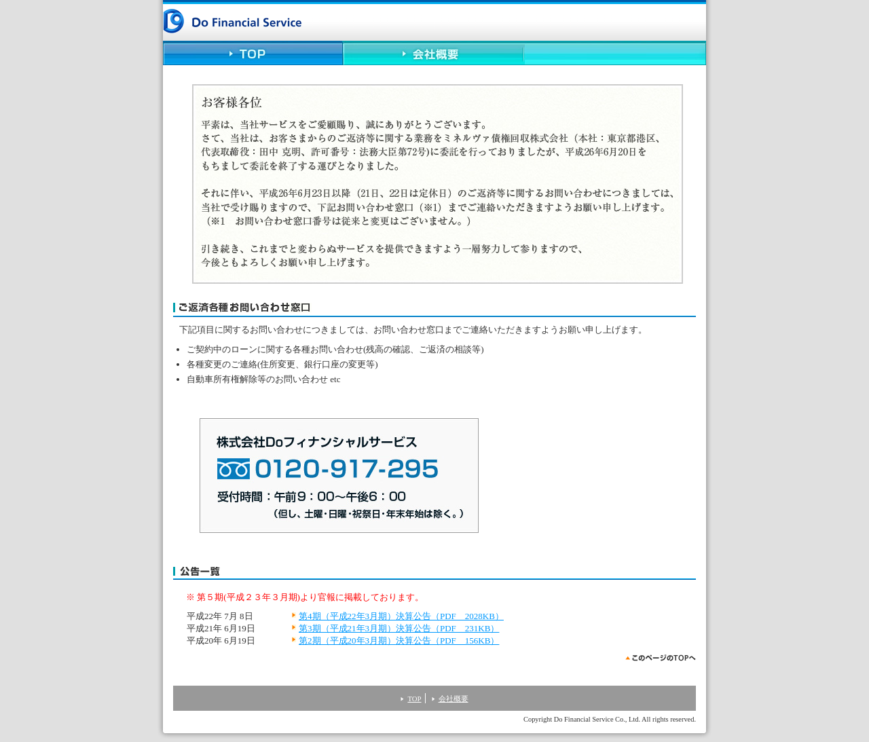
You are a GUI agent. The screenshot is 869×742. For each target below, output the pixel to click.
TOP (253, 54)
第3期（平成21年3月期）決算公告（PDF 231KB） (399, 628)
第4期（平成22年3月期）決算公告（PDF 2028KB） (401, 616)
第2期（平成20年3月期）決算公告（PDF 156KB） (399, 640)
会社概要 (434, 54)
